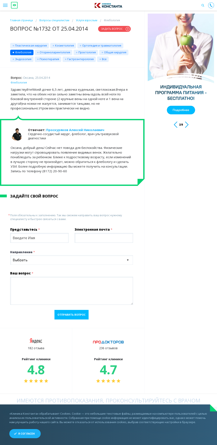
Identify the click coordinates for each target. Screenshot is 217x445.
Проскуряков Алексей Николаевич (75, 128)
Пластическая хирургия (31, 44)
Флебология (23, 50)
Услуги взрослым (86, 20)
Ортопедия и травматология (101, 44)
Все (104, 57)
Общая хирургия (115, 50)
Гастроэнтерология (80, 57)
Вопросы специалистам (54, 20)
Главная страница (21, 20)
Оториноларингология (55, 50)
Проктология (87, 50)
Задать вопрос (112, 29)
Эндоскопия (23, 57)
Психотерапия (49, 57)
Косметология (64, 44)
